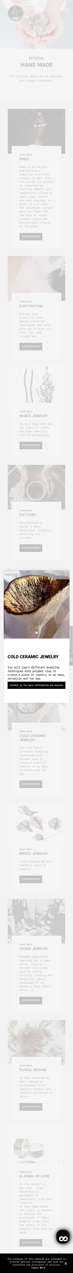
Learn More (38, 1267)
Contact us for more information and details (36, 685)
